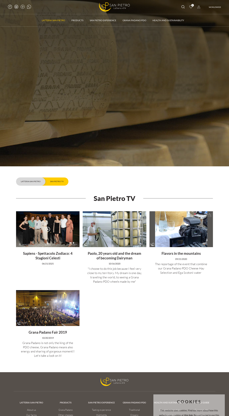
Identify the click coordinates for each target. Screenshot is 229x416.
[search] (183, 7)
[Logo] (114, 7)
